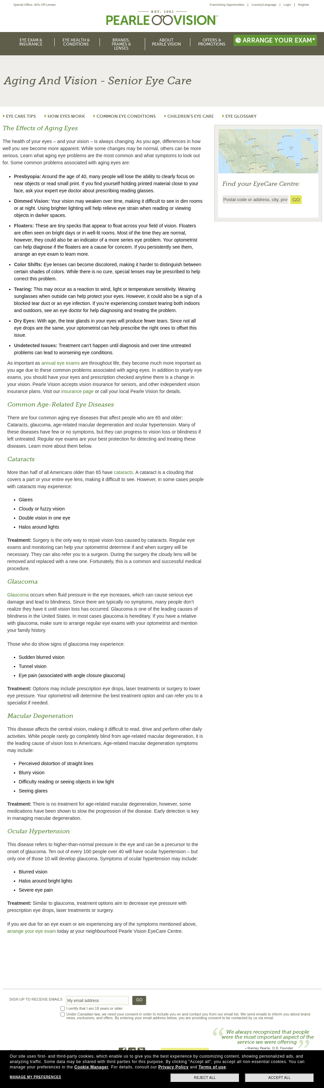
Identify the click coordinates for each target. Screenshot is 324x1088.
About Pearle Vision (166, 42)
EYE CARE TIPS (21, 116)
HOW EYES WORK (66, 116)
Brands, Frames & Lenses (121, 44)
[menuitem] (229, 4)
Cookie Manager (91, 1067)
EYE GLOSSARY (240, 116)
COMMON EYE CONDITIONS (126, 116)
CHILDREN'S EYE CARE (190, 116)
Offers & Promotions (211, 42)
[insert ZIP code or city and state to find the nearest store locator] (255, 199)
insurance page (77, 391)
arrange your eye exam (31, 931)
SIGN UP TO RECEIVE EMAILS (36, 999)
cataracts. (124, 472)
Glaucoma (18, 594)
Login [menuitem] (287, 4)
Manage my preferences (35, 1077)
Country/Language (263, 4)
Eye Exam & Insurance (31, 42)
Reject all (205, 1078)
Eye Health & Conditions (76, 42)
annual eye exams (61, 363)
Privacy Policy (173, 1067)
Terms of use (212, 1067)
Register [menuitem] (303, 4)
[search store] (296, 199)
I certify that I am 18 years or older (94, 1008)
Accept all (279, 1078)
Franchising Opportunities (227, 4)
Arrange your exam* (275, 40)
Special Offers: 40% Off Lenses (35, 4)
